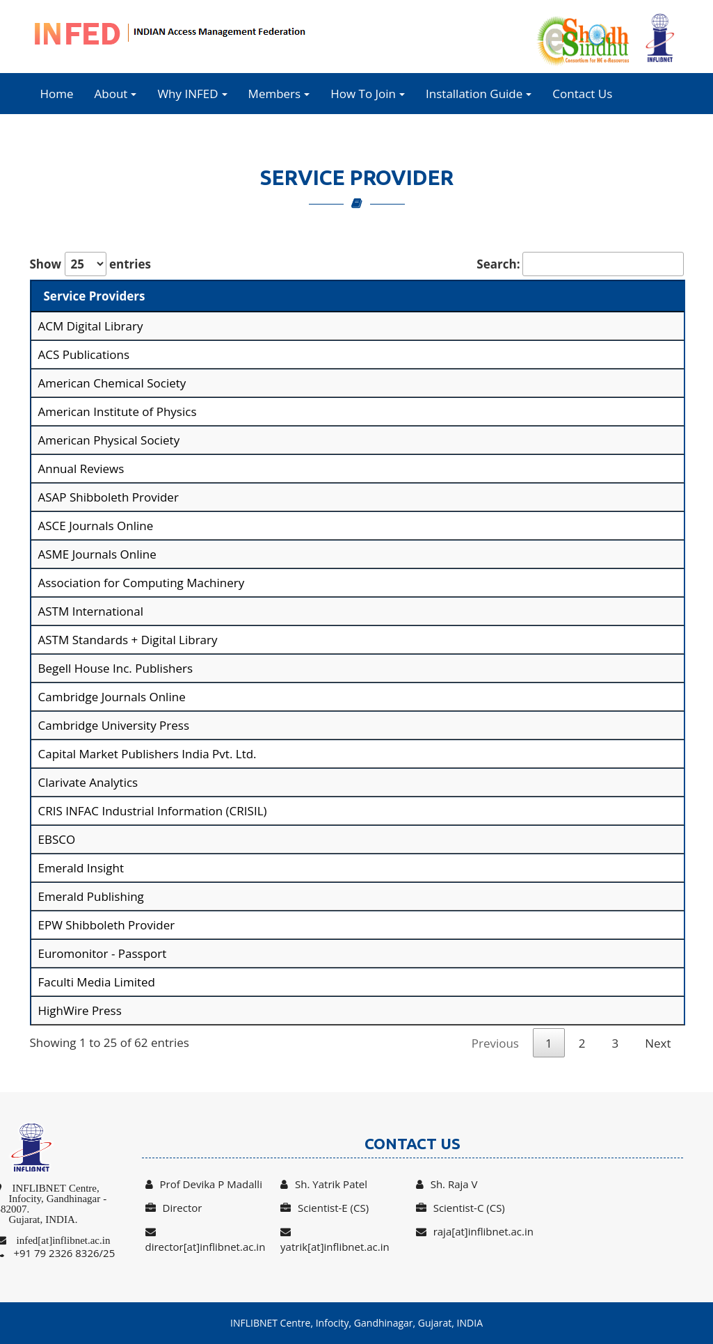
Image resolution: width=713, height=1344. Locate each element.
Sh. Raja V (447, 1184)
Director (173, 1208)
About (116, 94)
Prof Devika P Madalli (203, 1184)
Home (57, 94)
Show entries (90, 264)
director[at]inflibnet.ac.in (205, 1240)
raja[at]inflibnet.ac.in (475, 1231)
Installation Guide (478, 94)
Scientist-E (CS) (324, 1208)
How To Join (367, 94)
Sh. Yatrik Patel (323, 1184)
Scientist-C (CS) (460, 1208)
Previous (495, 1043)
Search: (579, 264)
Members (279, 94)
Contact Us (582, 94)
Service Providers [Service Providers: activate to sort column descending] (94, 296)
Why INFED (192, 94)
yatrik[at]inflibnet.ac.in (335, 1240)
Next (658, 1043)
